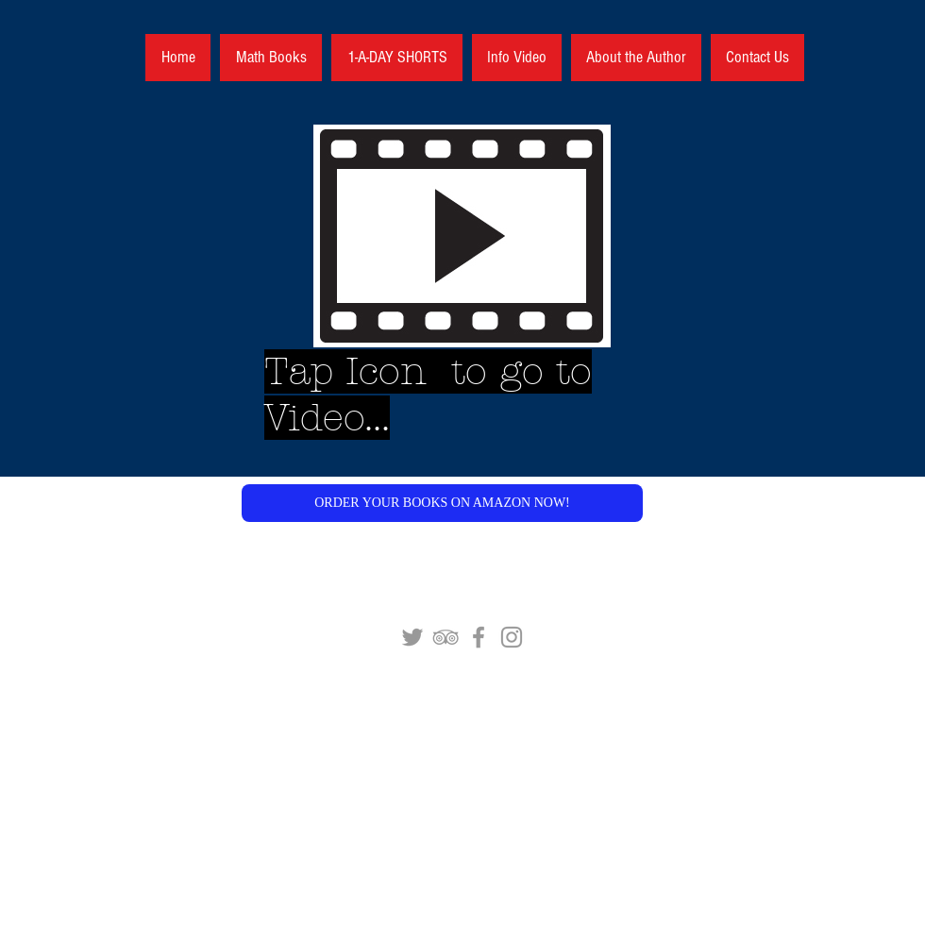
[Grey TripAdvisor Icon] (445, 637)
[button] (442, 503)
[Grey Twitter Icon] (412, 637)
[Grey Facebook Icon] (478, 637)
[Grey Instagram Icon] (511, 637)
